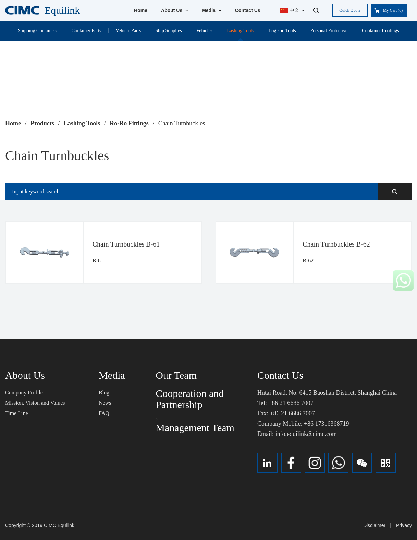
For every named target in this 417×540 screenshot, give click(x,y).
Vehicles (204, 30)
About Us (174, 10)
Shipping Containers (37, 30)
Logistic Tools (282, 30)
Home (140, 10)
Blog (104, 392)
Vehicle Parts (128, 30)
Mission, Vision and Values (35, 403)
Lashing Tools (240, 30)
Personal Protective (328, 30)
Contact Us (247, 10)
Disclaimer (374, 525)
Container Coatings (380, 30)
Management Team (195, 427)
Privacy (404, 525)
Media (211, 10)
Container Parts (86, 30)
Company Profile (24, 392)
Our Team (176, 375)
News (105, 403)
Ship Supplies (168, 30)
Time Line (16, 413)
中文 (289, 10)
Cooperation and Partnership (190, 399)
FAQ (104, 413)
